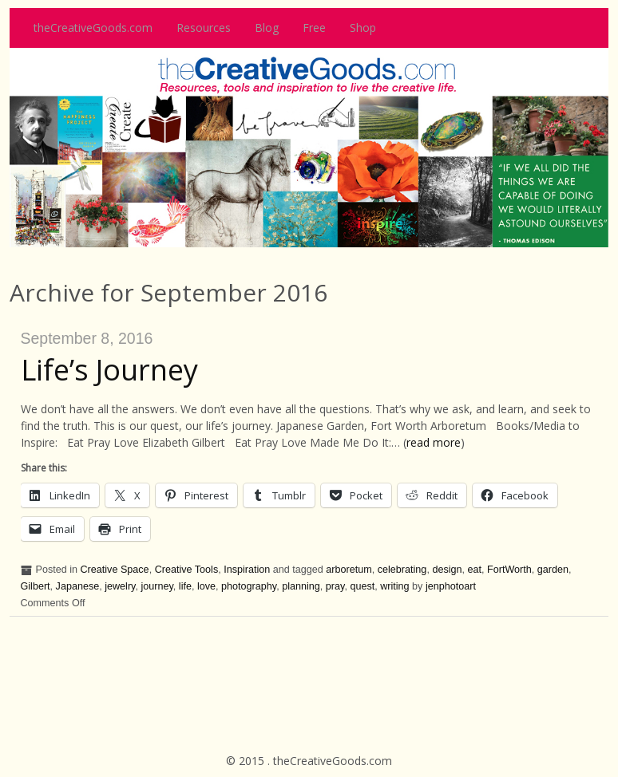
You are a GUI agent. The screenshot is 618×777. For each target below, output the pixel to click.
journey (156, 586)
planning (301, 586)
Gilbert (35, 586)
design (447, 569)
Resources (203, 27)
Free (314, 27)
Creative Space (115, 569)
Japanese (78, 586)
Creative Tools (187, 569)
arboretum (348, 569)
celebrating (402, 569)
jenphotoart (451, 586)
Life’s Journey (109, 369)
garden (552, 569)
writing (394, 586)
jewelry (120, 586)
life (185, 586)
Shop (363, 27)
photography (248, 586)
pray (335, 586)
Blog (267, 27)
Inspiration (247, 569)
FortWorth (509, 569)
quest (362, 586)
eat (475, 569)
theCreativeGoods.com (93, 27)
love (206, 586)
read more (433, 442)
